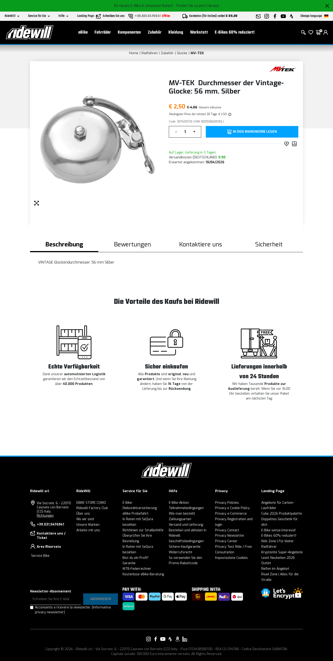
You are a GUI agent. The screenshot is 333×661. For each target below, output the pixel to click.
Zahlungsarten (180, 519)
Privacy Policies (227, 502)
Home (133, 53)
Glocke (182, 53)
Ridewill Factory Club (92, 508)
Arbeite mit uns (88, 530)
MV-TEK (197, 53)
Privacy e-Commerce (231, 513)
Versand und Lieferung (186, 525)
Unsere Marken (87, 525)
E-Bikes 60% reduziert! (235, 32)
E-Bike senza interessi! (278, 530)
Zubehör (154, 32)
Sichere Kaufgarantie (184, 547)
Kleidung (175, 32)
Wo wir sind (85, 519)
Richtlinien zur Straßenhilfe (143, 530)
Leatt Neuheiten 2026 (278, 558)
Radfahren (149, 53)
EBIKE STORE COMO (91, 502)
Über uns (83, 513)
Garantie (129, 563)
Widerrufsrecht (180, 552)
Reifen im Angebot (275, 569)
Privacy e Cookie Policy (232, 508)
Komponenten (129, 32)
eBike (83, 32)
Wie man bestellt (182, 513)
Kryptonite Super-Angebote (282, 552)
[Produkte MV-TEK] (283, 68)
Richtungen (45, 515)
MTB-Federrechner (137, 569)
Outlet (266, 563)
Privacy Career (226, 541)
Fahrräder (103, 32)
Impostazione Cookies (231, 558)
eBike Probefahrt (135, 513)
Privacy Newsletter (229, 535)
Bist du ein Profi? (135, 558)
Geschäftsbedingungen (186, 541)
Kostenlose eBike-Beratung (143, 574)
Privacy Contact (227, 530)
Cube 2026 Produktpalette (281, 513)
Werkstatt (199, 32)
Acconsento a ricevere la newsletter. (73, 609)
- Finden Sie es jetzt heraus (196, 5)
